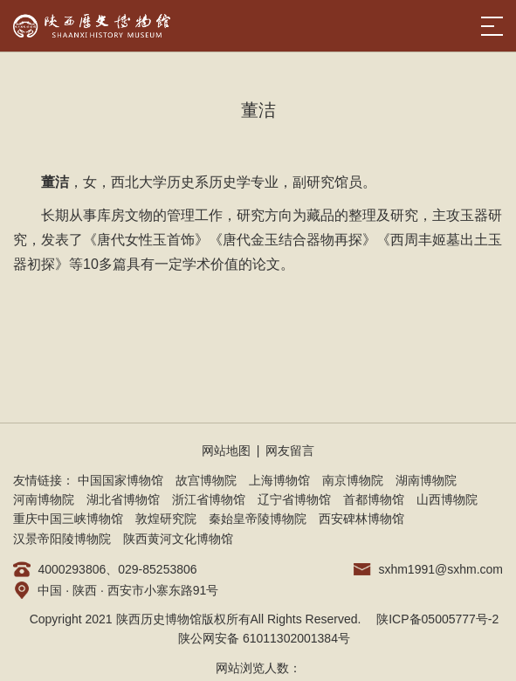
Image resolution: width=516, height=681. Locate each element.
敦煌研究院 (165, 519)
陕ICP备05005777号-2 (437, 619)
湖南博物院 (426, 480)
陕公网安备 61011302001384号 (264, 638)
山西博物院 (447, 499)
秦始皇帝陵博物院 (257, 519)
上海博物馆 (279, 480)
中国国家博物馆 (120, 480)
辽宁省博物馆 (294, 499)
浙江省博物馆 (208, 499)
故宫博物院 (206, 480)
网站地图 (226, 450)
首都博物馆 (373, 499)
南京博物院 (352, 480)
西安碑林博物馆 (361, 519)
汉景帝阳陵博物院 (62, 539)
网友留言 (289, 450)
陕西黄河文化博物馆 (178, 539)
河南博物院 (43, 499)
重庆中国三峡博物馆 (68, 519)
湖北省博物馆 (123, 499)
